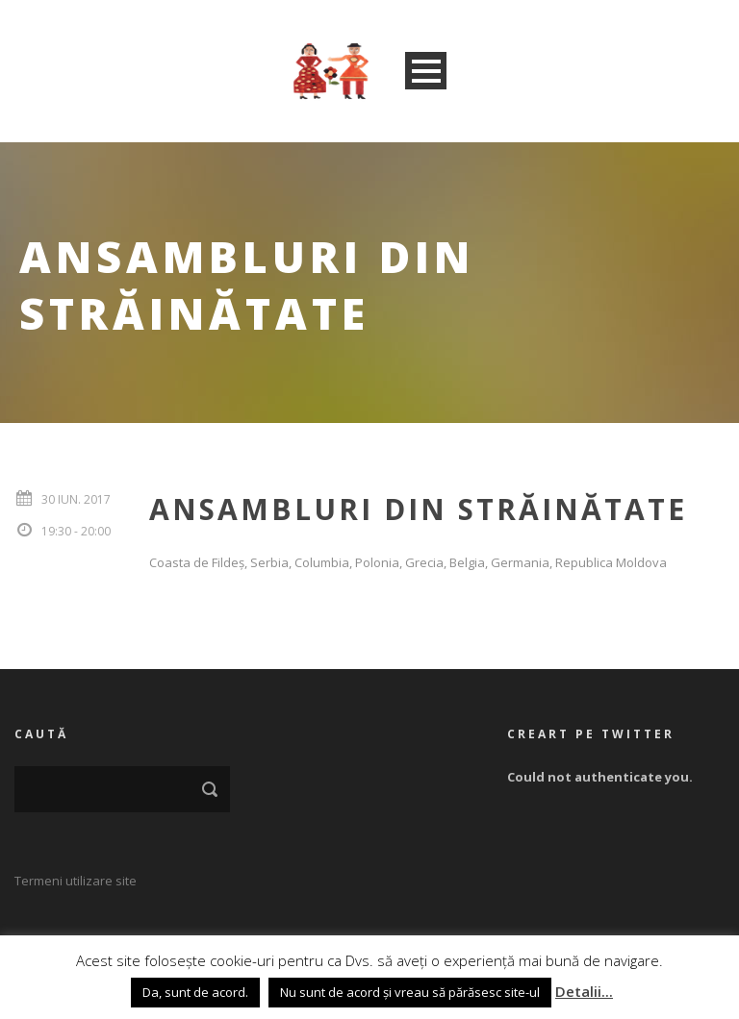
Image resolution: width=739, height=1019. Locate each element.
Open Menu (425, 70)
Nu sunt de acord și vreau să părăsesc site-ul (410, 992)
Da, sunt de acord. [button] (195, 992)
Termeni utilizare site (75, 880)
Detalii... (584, 991)
